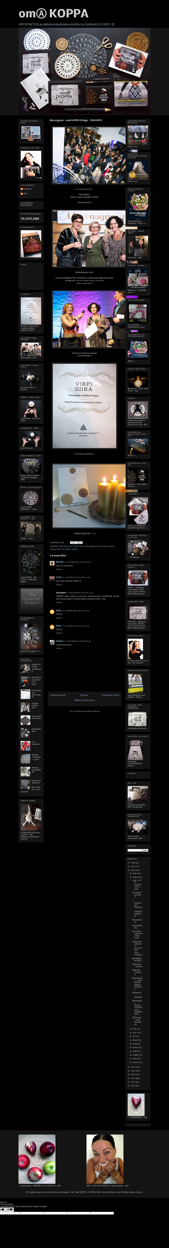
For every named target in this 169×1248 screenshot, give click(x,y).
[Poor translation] (9, 1209)
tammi (136, 1062)
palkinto (111, 546)
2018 (133, 863)
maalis (136, 1055)
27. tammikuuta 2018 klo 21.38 (77, 641)
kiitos (81, 546)
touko (136, 1047)
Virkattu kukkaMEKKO (36, 770)
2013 (133, 1074)
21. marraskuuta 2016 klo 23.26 (75, 611)
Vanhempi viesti (110, 695)
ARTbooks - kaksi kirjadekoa (137, 1021)
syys (135, 1033)
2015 (133, 1067)
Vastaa (59, 569)
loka (135, 1029)
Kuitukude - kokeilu (137, 965)
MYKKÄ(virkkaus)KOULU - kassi (36, 681)
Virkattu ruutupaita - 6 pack (36, 757)
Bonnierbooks (66, 546)
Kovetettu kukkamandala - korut (137, 934)
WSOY (68, 549)
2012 (133, 1078)
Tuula (59, 577)
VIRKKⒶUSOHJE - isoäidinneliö (36, 668)
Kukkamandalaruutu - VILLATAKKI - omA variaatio (137, 948)
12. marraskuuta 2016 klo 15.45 (77, 562)
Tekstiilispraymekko (137, 895)
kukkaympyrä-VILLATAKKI (36, 694)
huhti (135, 1051)
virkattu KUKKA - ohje (35, 705)
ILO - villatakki (35, 743)
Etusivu (84, 695)
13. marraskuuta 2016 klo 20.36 (80, 593)
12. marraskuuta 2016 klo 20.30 (76, 577)
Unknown (27, 189)
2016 (133, 870)
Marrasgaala (90, 546)
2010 (133, 1086)
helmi (135, 1059)
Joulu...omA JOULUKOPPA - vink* (136, 884)
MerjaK (59, 562)
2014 (133, 1071)
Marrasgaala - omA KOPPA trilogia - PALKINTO (137, 983)
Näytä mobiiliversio (84, 700)
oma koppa (101, 546)
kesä (135, 1044)
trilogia (53, 549)
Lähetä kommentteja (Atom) (87, 711)
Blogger (139, 1192)
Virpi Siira (61, 549)
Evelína (60, 641)
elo (134, 1036)
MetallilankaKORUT (137, 960)
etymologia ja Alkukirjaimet (27, 204)
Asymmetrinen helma (36, 717)
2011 (133, 1082)
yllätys (75, 549)
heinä (135, 1040)
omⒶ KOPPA (54, 14)
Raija (58, 611)
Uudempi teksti (58, 695)
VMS (25, 194)
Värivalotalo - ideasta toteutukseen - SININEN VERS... (137, 1007)
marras (136, 877)
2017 (133, 866)
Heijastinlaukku (137, 927)
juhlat (75, 546)
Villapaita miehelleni (136, 972)
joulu (135, 873)
